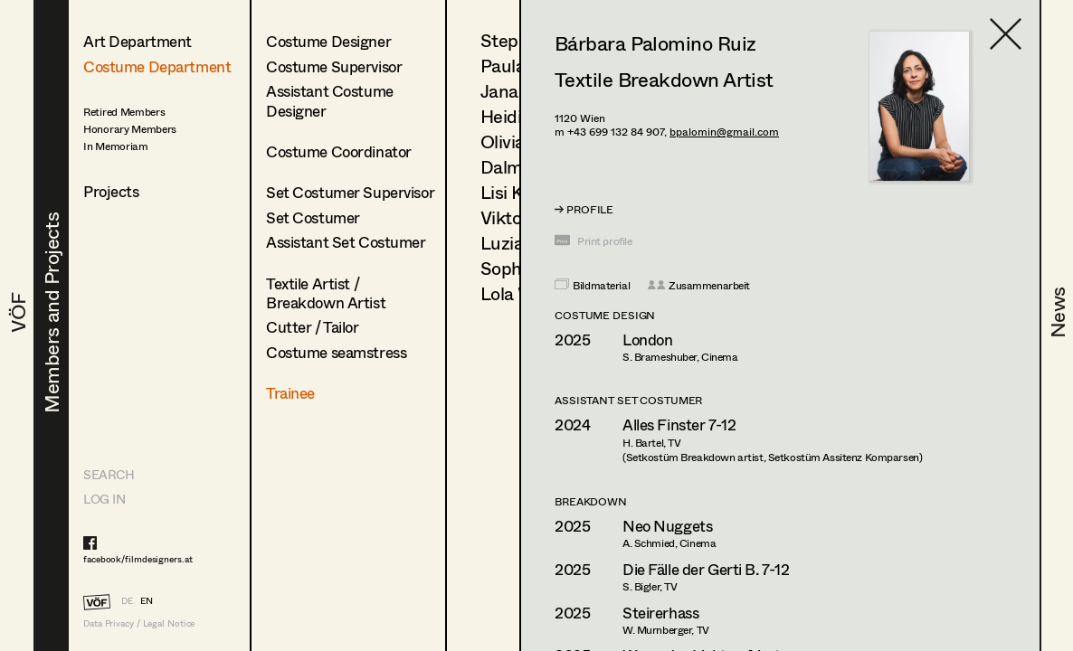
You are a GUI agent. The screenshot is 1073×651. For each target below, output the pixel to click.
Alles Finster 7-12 (679, 424)
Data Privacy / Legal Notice (139, 623)
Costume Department (157, 66)
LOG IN (104, 498)
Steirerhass (660, 612)
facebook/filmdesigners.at (138, 559)
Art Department (137, 41)
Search (108, 474)
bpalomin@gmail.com (724, 131)
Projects (111, 191)
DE (127, 600)
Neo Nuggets (667, 525)
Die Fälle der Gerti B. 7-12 (706, 569)
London (647, 339)
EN (146, 600)
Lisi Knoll (516, 192)
